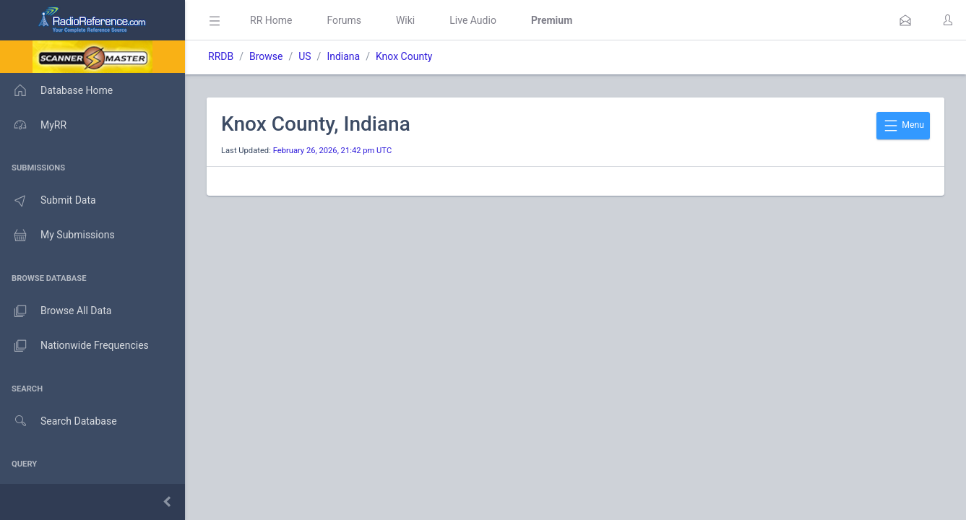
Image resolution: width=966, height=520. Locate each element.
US (304, 56)
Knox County (404, 56)
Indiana (343, 56)
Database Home (56, 90)
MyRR (33, 124)
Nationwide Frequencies (74, 345)
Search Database (58, 421)
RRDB (220, 56)
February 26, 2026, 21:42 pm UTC (332, 150)
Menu (903, 125)
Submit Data (48, 200)
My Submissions (57, 235)
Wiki (405, 20)
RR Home (271, 20)
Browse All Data (55, 311)
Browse (266, 56)
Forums (344, 20)
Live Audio (472, 20)
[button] (905, 20)
